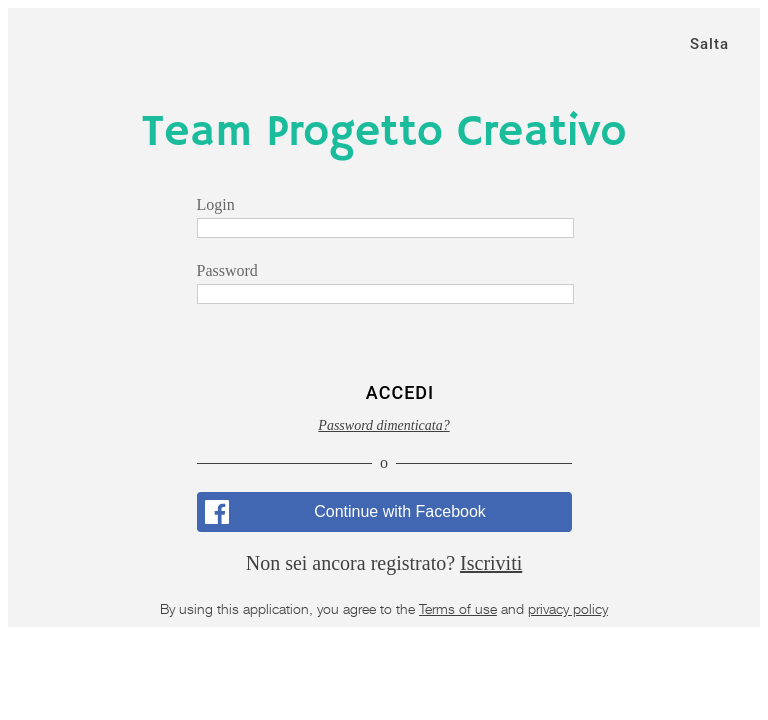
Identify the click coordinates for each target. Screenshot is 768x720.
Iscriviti (491, 563)
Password (227, 270)
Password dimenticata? (383, 425)
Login (216, 204)
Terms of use (458, 608)
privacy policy (568, 608)
